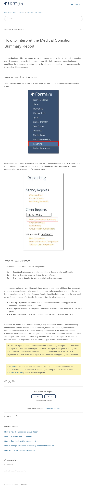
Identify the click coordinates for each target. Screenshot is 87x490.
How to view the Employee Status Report (21, 432)
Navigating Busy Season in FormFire (19, 450)
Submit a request (53, 408)
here (14, 366)
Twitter (9, 381)
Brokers (30, 13)
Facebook (5, 381)
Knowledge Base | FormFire (14, 13)
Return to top (11, 416)
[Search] (43, 18)
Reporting (39, 13)
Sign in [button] (77, 4)
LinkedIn (13, 381)
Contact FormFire (15, 372)
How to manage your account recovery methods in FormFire (29, 446)
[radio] (37, 396)
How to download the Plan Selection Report (22, 441)
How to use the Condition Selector (18, 436)
